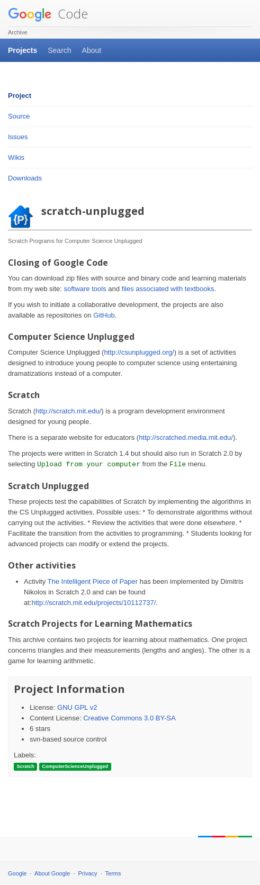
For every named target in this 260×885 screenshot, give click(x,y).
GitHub (103, 315)
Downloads (25, 178)
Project (19, 96)
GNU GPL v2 (77, 707)
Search (59, 50)
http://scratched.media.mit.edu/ (186, 437)
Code (48, 13)
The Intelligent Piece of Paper (93, 581)
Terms (113, 873)
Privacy (87, 873)
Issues (18, 137)
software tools (85, 289)
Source (19, 116)
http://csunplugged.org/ (139, 352)
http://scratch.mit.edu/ (68, 411)
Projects (22, 50)
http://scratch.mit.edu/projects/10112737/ (93, 603)
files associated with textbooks (168, 289)
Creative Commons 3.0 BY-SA (129, 718)
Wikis (16, 157)
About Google (52, 873)
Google (17, 873)
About (92, 50)
